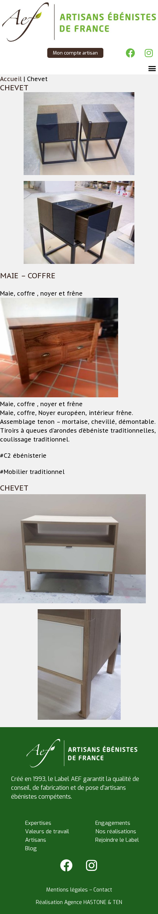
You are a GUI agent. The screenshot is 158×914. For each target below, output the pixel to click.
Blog (31, 848)
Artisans (35, 840)
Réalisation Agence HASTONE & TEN (79, 902)
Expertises (38, 823)
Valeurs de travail (47, 831)
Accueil (11, 79)
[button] (152, 68)
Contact (102, 889)
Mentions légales (67, 889)
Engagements (112, 823)
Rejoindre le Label (117, 840)
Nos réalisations (115, 831)
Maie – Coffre (27, 275)
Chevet (14, 88)
